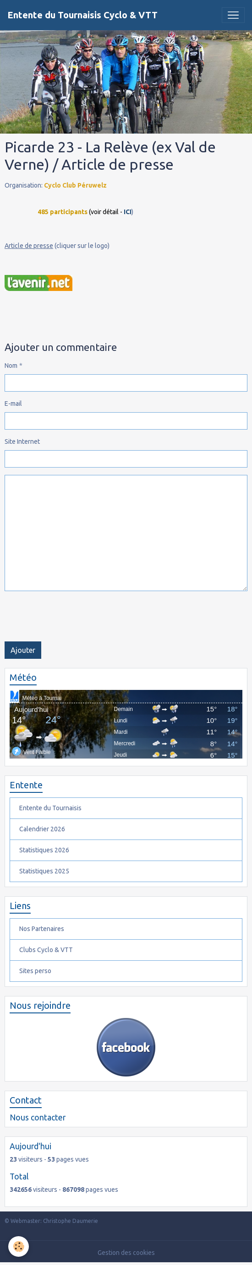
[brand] (82, 15)
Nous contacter (38, 1117)
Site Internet (22, 441)
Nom (11, 365)
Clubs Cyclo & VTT (46, 949)
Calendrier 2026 (42, 829)
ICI (127, 211)
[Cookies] (18, 1246)
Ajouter (23, 650)
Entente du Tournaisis (50, 808)
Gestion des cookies (126, 1252)
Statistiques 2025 (44, 871)
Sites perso (35, 970)
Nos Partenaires (41, 928)
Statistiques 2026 (44, 850)
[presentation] (74, 616)
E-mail (13, 403)
